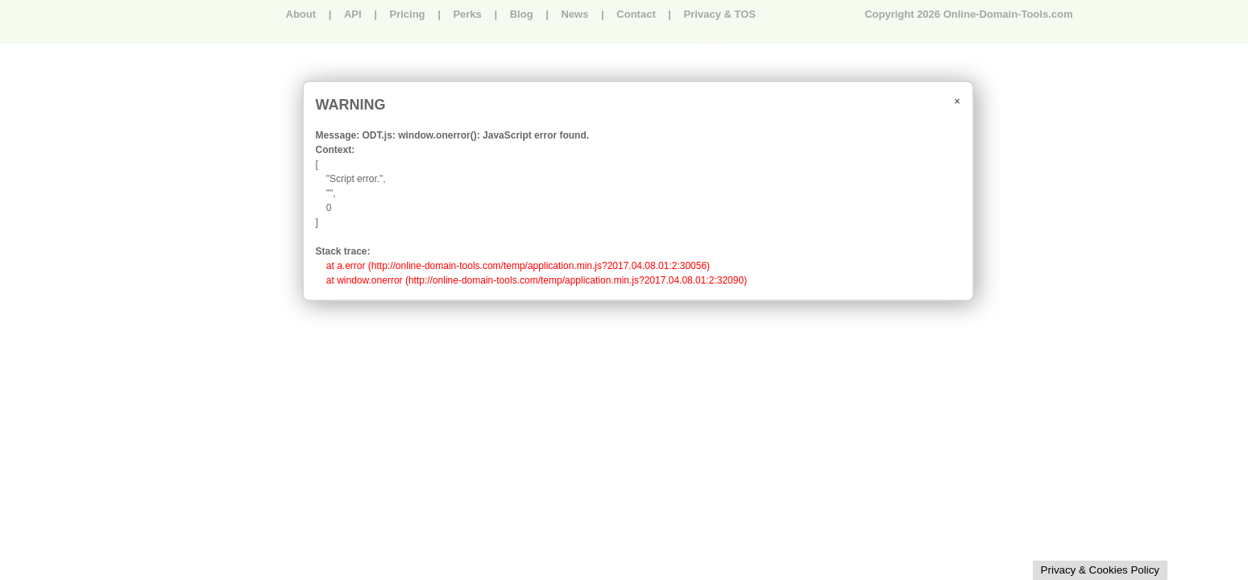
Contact (635, 14)
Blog (521, 14)
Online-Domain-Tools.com (1008, 14)
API (353, 14)
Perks (467, 14)
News (574, 14)
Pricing (407, 14)
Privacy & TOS (720, 14)
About (301, 14)
